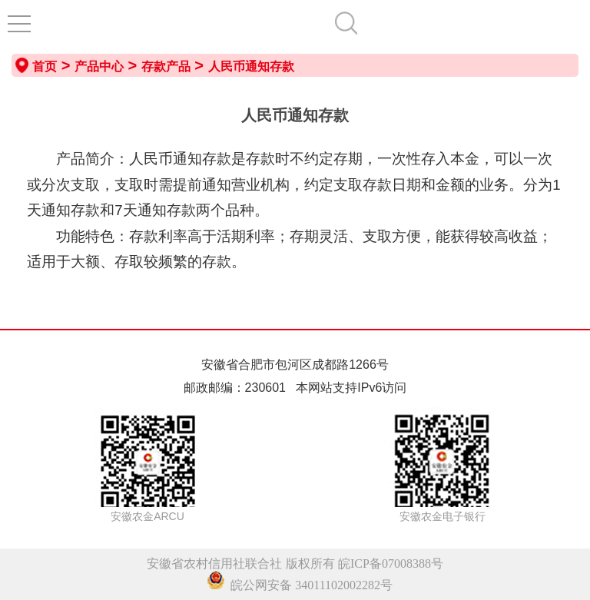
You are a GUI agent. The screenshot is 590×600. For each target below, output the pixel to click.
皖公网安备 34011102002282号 (300, 585)
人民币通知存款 (251, 66)
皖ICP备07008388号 (390, 563)
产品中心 (99, 66)
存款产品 (166, 66)
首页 (44, 66)
